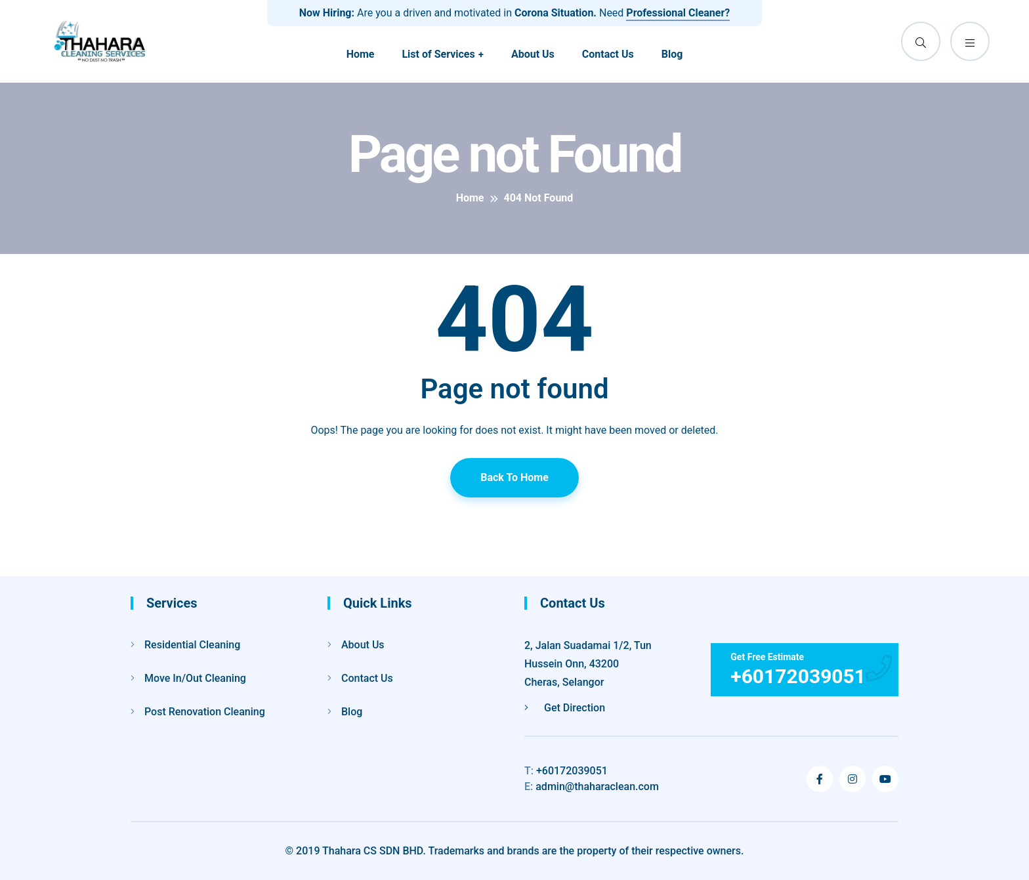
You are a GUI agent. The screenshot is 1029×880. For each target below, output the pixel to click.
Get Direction (564, 708)
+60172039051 (566, 771)
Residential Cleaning (192, 645)
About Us (533, 54)
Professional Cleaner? (678, 13)
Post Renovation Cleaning (204, 711)
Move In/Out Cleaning (195, 678)
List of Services (438, 54)
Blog (672, 54)
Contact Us (608, 54)
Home (360, 54)
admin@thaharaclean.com (591, 786)
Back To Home (514, 477)
